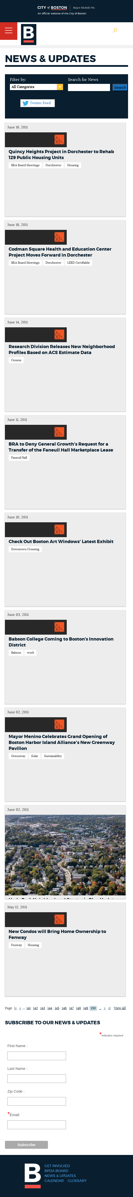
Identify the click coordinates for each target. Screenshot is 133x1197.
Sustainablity (53, 756)
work (30, 652)
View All (120, 1008)
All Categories (23, 87)
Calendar (54, 1181)
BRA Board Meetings (25, 165)
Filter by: (18, 80)
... (23, 1008)
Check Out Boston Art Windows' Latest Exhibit (61, 542)
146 (64, 1008)
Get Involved (57, 1166)
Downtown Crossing (25, 549)
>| (109, 1008)
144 (49, 1008)
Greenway (18, 756)
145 (57, 1008)
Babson (16, 652)
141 (28, 1008)
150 (93, 1008)
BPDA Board (56, 1171)
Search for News (83, 80)
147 (71, 1008)
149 (85, 1008)
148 (78, 1008)
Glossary (77, 1181)
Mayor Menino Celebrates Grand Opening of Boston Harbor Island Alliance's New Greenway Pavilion (62, 743)
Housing (73, 165)
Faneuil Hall (19, 457)
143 (42, 1008)
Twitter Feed (40, 103)
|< (15, 1008)
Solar (34, 756)
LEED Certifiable (78, 262)
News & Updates (60, 1176)
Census (16, 360)
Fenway (16, 945)
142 (35, 1008)
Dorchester (53, 165)
